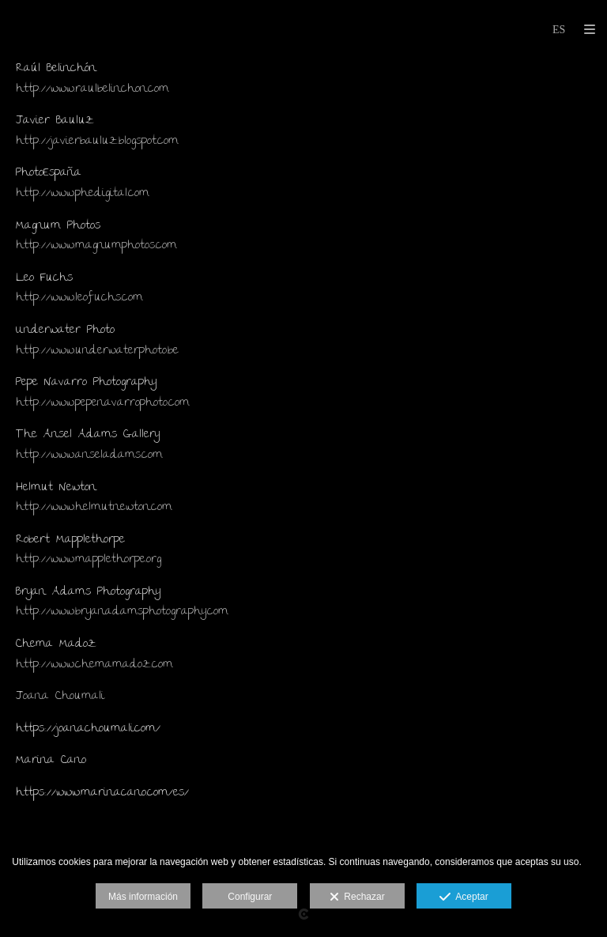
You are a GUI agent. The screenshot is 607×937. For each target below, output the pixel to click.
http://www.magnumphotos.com (96, 246)
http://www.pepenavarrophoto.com (103, 403)
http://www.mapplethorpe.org (88, 560)
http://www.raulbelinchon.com (92, 89)
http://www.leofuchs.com (79, 298)
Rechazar (357, 897)
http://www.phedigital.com (82, 194)
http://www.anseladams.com (89, 455)
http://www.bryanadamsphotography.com (122, 612)
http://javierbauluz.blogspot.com (97, 141)
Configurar (250, 896)
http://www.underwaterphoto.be (97, 351)
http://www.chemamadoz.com (94, 665)
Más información (143, 896)
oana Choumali (63, 696)
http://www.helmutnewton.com (94, 508)
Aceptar (463, 897)
